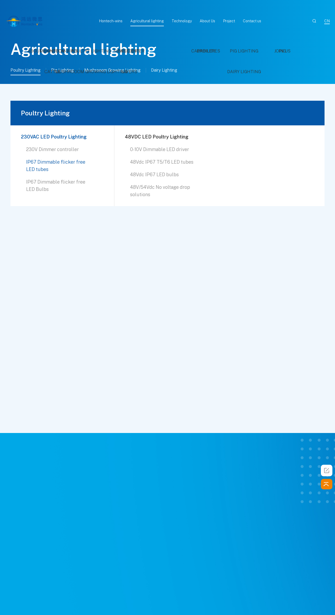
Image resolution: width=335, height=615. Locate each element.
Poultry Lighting (25, 70)
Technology (182, 21)
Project (229, 21)
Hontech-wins (110, 21)
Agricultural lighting (147, 21)
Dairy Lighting (164, 70)
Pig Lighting (62, 70)
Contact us (252, 21)
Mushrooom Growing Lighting (112, 70)
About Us (207, 21)
